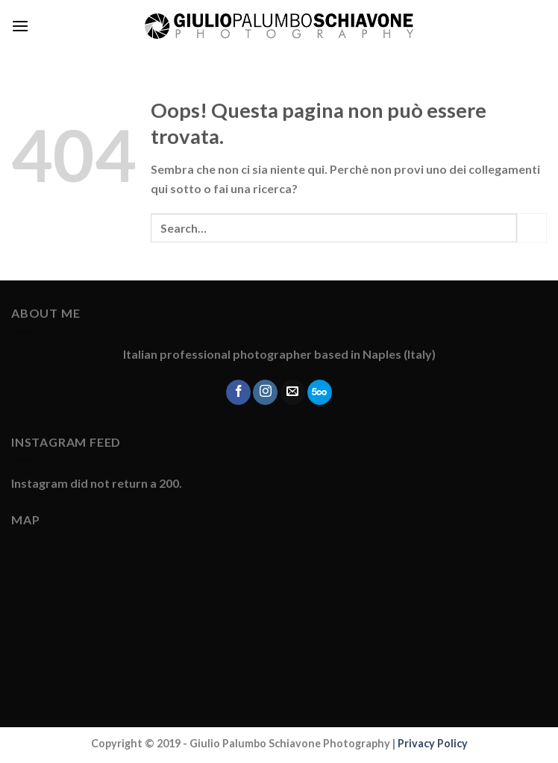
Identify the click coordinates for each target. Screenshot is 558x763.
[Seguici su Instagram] (265, 392)
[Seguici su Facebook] (238, 392)
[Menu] (20, 25)
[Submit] (532, 227)
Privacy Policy (433, 743)
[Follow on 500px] (319, 392)
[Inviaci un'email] (292, 392)
